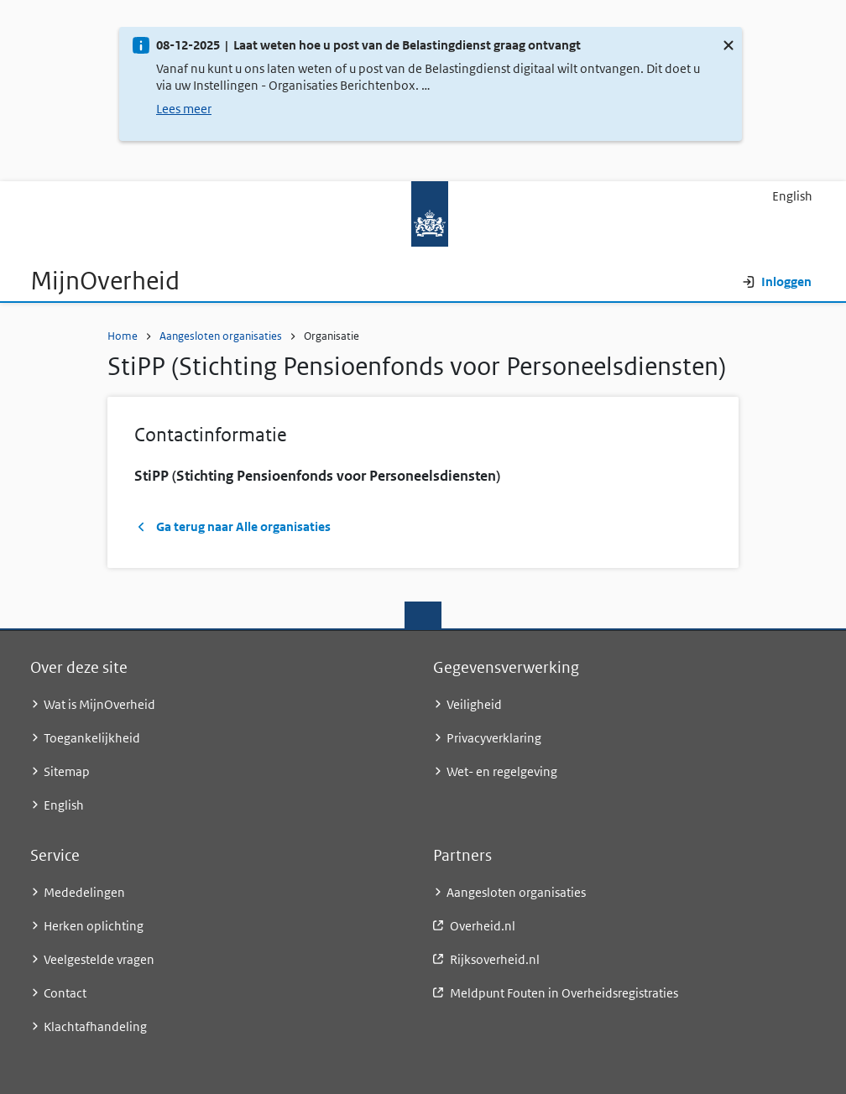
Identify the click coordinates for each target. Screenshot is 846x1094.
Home (122, 336)
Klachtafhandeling (95, 1026)
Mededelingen (84, 892)
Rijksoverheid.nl (495, 959)
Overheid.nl (482, 926)
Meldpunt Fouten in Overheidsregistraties (564, 993)
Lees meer (184, 109)
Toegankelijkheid (92, 738)
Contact (65, 993)
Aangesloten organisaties (220, 336)
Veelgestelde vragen (99, 959)
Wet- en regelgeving (501, 771)
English (792, 196)
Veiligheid (474, 704)
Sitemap (67, 771)
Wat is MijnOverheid (99, 704)
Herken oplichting (94, 926)
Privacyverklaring (493, 738)
